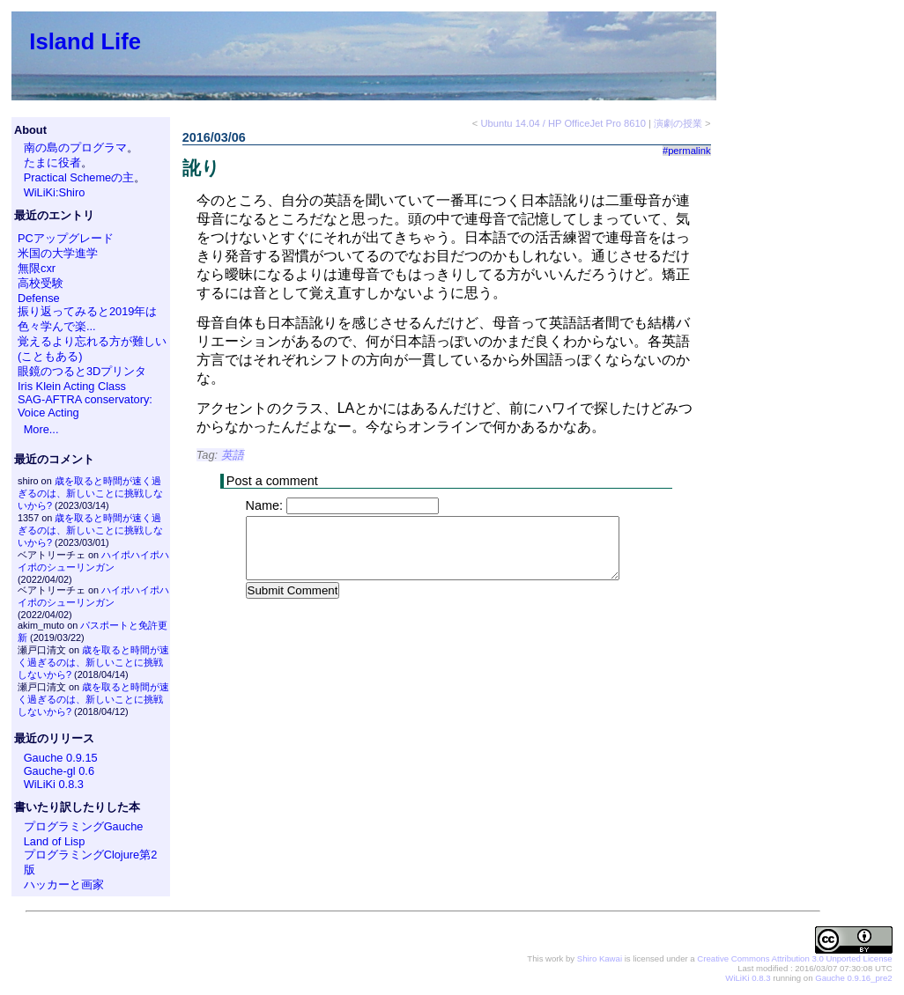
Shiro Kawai (599, 958)
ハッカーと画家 (64, 884)
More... (41, 429)
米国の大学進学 (58, 253)
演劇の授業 (678, 123)
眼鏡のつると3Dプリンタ (82, 371)
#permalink (687, 150)
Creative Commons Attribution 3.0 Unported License (794, 958)
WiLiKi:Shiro (54, 192)
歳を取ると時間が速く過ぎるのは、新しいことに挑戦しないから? (90, 493)
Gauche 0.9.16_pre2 (853, 978)
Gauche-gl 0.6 (59, 771)
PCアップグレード (66, 238)
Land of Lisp (54, 841)
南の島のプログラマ (75, 147)
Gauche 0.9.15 (61, 757)
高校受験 (40, 283)
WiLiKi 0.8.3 (54, 784)
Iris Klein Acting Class (72, 386)
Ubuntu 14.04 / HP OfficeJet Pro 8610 (562, 123)
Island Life (85, 41)
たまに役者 (52, 162)
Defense (39, 298)
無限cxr (37, 268)
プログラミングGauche (84, 826)
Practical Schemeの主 (79, 177)
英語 (232, 454)
